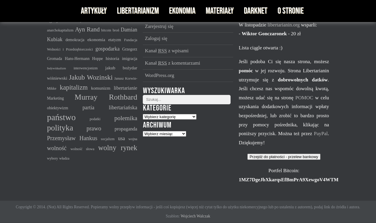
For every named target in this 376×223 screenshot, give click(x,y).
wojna (132, 139)
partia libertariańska (110, 107)
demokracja (75, 40)
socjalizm (108, 139)
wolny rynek (117, 148)
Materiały (220, 11)
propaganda (126, 129)
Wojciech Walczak (195, 216)
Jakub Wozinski (91, 77)
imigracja (129, 58)
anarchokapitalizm (60, 30)
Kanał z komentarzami (172, 63)
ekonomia (96, 39)
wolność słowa (82, 149)
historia (112, 58)
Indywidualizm (56, 68)
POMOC (305, 97)
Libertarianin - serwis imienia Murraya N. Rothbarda (59, 11)
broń (116, 30)
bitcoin (106, 30)
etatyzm (114, 40)
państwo (61, 117)
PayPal (321, 133)
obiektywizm (57, 108)
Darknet (255, 11)
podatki (95, 119)
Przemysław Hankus (72, 138)
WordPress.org (159, 75)
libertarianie (125, 88)
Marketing (55, 98)
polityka (60, 127)
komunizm (100, 87)
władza (64, 158)
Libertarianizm (138, 11)
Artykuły (94, 11)
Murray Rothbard (106, 97)
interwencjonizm (85, 68)
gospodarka (107, 49)
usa (121, 138)
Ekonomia (182, 11)
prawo (93, 128)
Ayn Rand (87, 29)
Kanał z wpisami (167, 50)
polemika (125, 118)
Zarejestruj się (159, 26)
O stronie (291, 11)
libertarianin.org (284, 25)
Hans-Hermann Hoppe (84, 58)
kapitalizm (74, 87)
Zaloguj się (156, 38)
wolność (57, 148)
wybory (52, 158)
